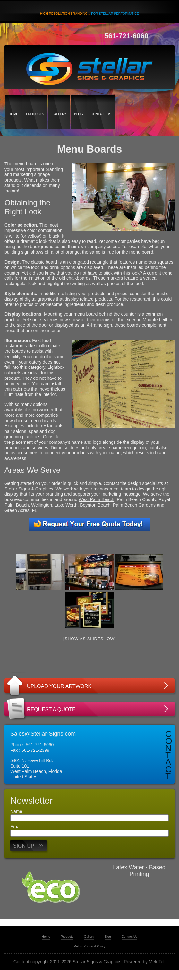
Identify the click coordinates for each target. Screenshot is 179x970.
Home (13, 103)
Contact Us (101, 103)
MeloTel (156, 961)
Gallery (59, 103)
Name (16, 811)
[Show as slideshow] (89, 638)
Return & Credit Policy (89, 946)
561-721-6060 (127, 36)
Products (34, 103)
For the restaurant (132, 299)
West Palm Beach (96, 499)
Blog (79, 103)
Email (15, 826)
